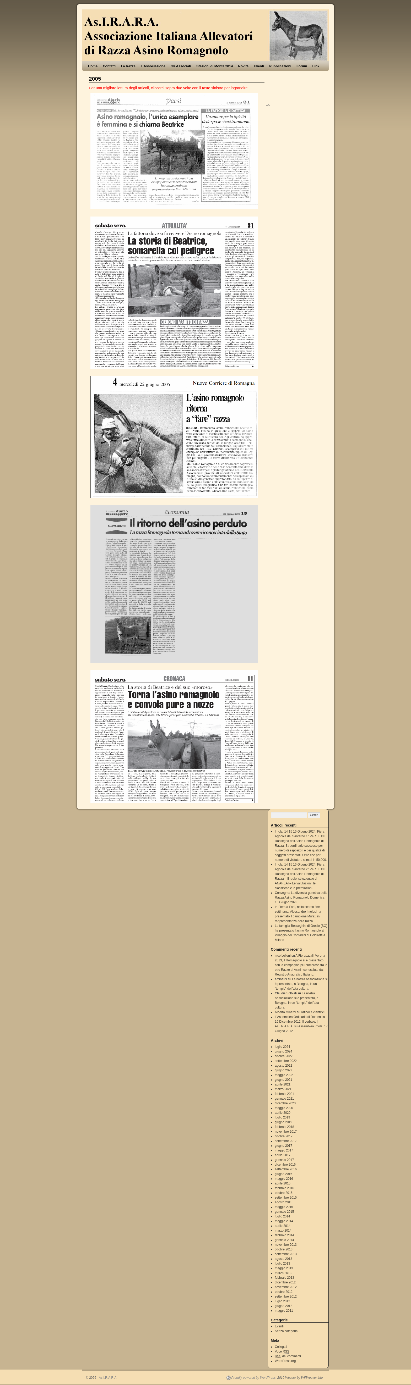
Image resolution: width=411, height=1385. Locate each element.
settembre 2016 (286, 1169)
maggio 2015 (284, 1207)
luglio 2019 (282, 1117)
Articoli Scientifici (313, 1012)
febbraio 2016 (284, 1188)
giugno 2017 (283, 1146)
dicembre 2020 (285, 1103)
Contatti (109, 66)
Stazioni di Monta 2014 (214, 66)
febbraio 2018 (284, 1127)
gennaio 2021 (284, 1098)
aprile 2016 (282, 1183)
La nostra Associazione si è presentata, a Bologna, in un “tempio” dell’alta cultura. (301, 983)
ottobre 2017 (284, 1136)
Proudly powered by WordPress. (254, 1378)
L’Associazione (153, 66)
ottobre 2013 (284, 1249)
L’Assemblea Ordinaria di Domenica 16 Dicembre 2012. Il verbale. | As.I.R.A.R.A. (300, 1021)
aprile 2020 (282, 1113)
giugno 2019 (283, 1122)
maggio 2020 (284, 1108)
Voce (282, 1352)
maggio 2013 (284, 1268)
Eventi (259, 66)
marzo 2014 (283, 1230)
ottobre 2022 (284, 1056)
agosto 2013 (283, 1259)
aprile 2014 (282, 1226)
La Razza (128, 66)
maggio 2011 (284, 1310)
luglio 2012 (282, 1301)
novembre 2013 (286, 1244)
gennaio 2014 (284, 1240)
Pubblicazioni (280, 66)
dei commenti (288, 1356)
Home (93, 66)
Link (316, 66)
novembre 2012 (286, 1287)
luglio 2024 (282, 1047)
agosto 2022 (283, 1065)
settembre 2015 (286, 1197)
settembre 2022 (286, 1061)
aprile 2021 (282, 1084)
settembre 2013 (286, 1254)
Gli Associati (181, 66)
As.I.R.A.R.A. (108, 1378)
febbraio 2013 (284, 1277)
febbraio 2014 (284, 1235)
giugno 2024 (283, 1051)
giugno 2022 (283, 1070)
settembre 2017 (286, 1141)
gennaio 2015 (284, 1212)
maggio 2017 (284, 1150)
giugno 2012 (283, 1306)
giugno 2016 (283, 1174)
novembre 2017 (286, 1131)
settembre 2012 (286, 1296)
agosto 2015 (283, 1202)
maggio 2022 (284, 1075)
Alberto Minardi (285, 1012)
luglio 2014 (282, 1216)
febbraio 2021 (284, 1094)
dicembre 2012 (285, 1282)
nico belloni (283, 955)
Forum (301, 66)
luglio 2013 (282, 1263)
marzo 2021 (283, 1089)
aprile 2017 (282, 1155)
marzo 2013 (283, 1273)
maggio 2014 (284, 1221)
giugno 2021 (283, 1080)
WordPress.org (285, 1361)
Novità (243, 66)
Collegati (281, 1347)
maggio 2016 (284, 1179)
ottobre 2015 (284, 1193)
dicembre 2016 (285, 1164)
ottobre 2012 (284, 1292)
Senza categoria (286, 1331)
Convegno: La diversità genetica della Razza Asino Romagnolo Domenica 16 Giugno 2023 (301, 897)
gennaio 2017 (284, 1160)
